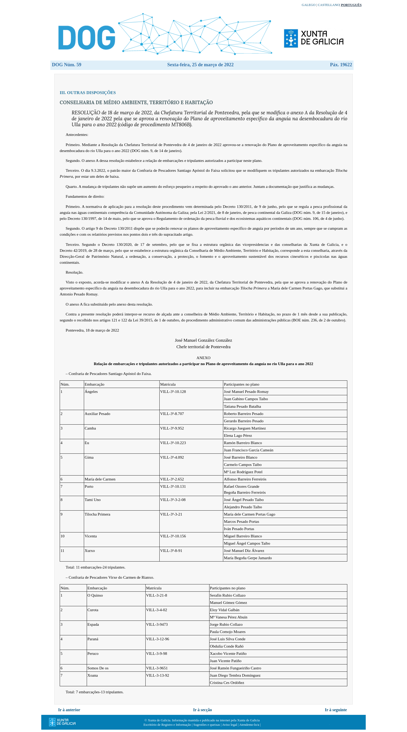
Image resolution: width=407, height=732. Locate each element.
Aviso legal (229, 725)
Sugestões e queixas (206, 725)
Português (351, 5)
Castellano (329, 5)
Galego (309, 5)
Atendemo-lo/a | (250, 725)
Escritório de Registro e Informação (167, 725)
